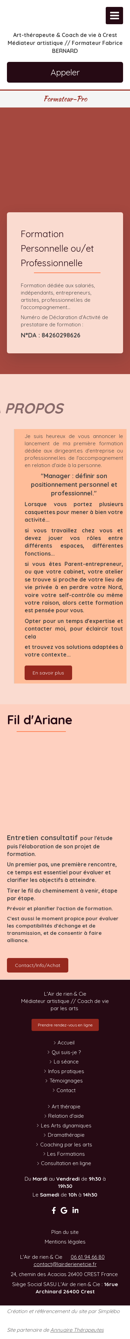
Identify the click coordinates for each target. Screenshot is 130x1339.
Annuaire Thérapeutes (77, 1330)
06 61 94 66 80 (88, 1257)
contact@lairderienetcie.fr (65, 1264)
